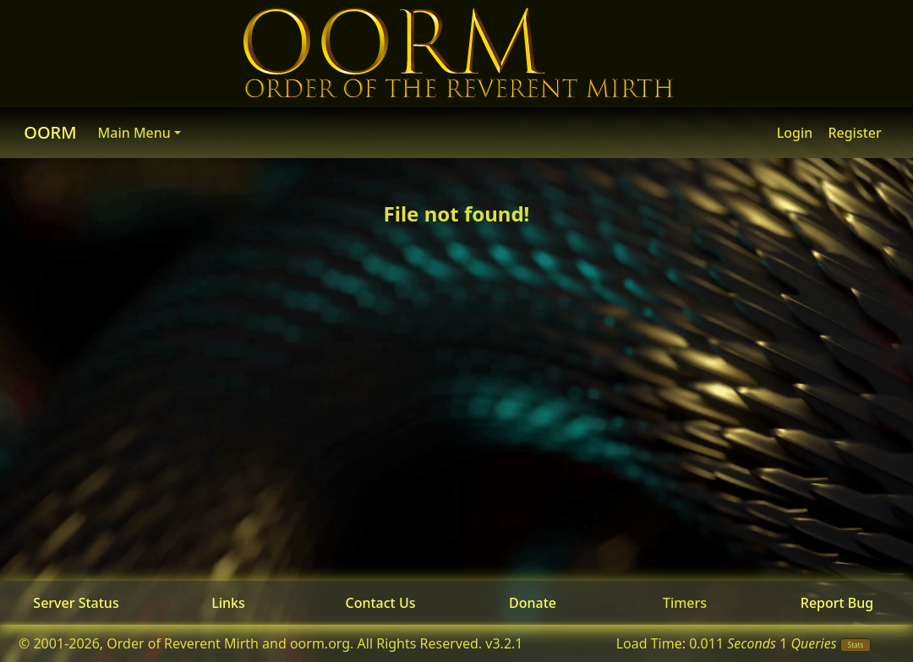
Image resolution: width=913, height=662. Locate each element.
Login (795, 132)
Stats (856, 644)
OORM (50, 132)
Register (854, 132)
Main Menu (134, 132)
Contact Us (381, 603)
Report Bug (837, 603)
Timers (685, 603)
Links (228, 603)
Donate (532, 603)
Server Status (75, 603)
